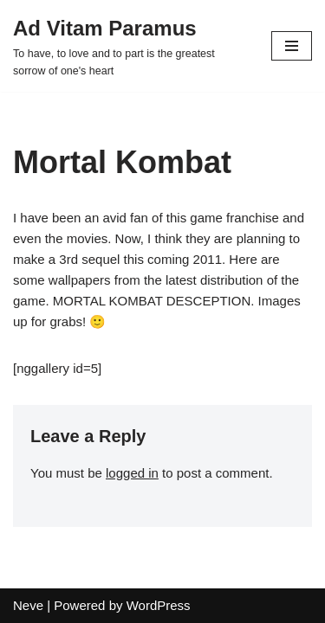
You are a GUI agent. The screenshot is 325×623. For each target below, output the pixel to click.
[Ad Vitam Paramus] (129, 46)
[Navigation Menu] (291, 46)
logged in (132, 473)
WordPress (159, 605)
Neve (28, 605)
